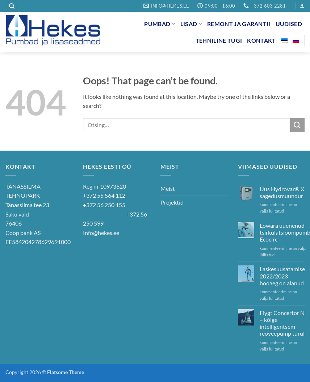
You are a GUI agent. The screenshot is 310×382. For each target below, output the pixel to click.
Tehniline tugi (219, 40)
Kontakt (261, 40)
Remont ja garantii (239, 23)
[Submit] (297, 125)
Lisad (191, 23)
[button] (302, 6)
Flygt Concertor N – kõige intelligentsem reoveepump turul (282, 323)
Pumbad (159, 23)
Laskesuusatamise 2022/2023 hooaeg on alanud (282, 275)
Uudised (289, 23)
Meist (167, 188)
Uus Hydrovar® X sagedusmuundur (282, 192)
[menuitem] (284, 40)
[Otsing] (12, 6)
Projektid (172, 202)
